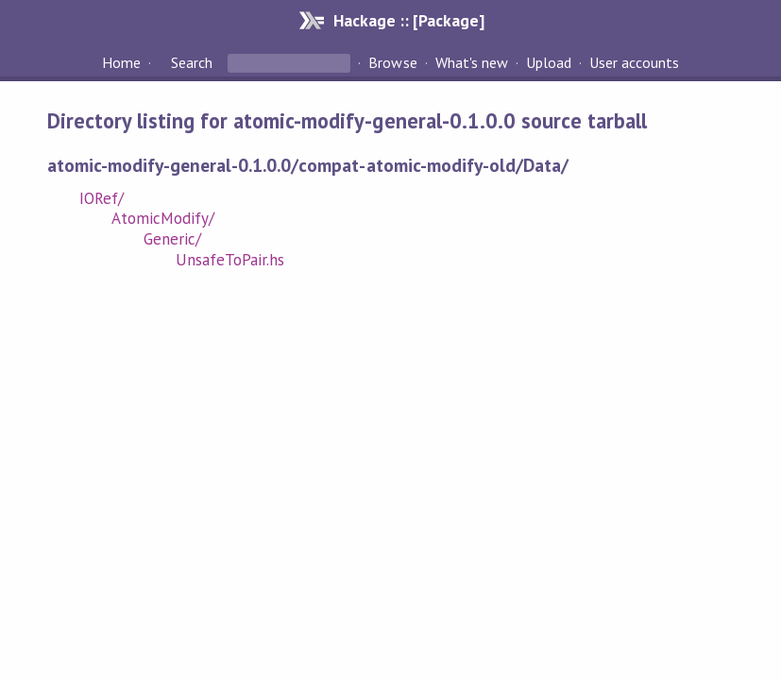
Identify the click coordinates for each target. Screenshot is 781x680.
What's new (471, 62)
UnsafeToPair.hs (230, 259)
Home (121, 62)
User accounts (634, 62)
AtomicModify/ (162, 218)
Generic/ (172, 239)
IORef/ (101, 198)
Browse (392, 62)
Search (191, 62)
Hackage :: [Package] (408, 20)
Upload (548, 62)
